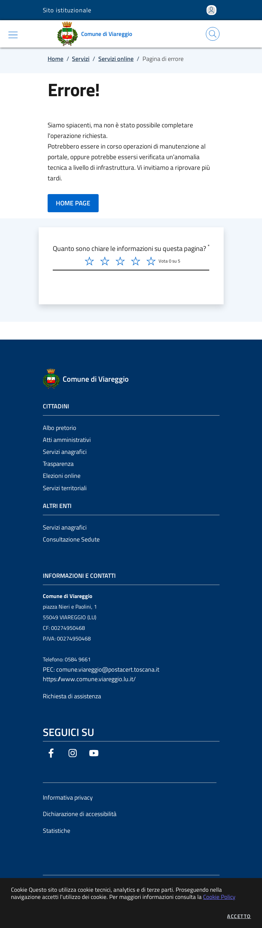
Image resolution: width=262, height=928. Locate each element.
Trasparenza (58, 463)
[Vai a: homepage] (97, 34)
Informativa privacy (68, 797)
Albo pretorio (59, 427)
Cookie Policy (219, 896)
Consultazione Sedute (71, 539)
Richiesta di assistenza (72, 696)
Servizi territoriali (65, 488)
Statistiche (56, 830)
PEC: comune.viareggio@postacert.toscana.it (101, 669)
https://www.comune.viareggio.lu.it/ (89, 679)
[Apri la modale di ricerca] (213, 34)
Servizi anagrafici (65, 451)
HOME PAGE (73, 203)
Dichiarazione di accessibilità (79, 813)
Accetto (239, 916)
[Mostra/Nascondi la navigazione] (13, 34)
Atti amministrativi (67, 439)
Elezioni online (61, 475)
